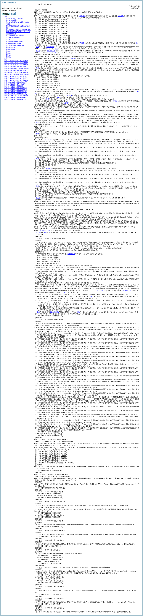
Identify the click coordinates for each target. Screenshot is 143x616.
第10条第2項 (54, 312)
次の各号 (82, 16)
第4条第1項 (71, 254)
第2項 (38, 51)
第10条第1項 (126, 290)
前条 (48, 230)
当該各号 (121, 16)
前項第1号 (82, 43)
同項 (65, 292)
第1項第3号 (51, 51)
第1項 (38, 198)
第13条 (42, 230)
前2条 (59, 97)
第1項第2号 (50, 47)
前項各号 (116, 101)
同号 (137, 43)
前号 (47, 99)
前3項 (38, 122)
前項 (37, 47)
